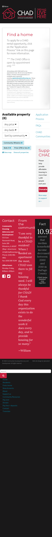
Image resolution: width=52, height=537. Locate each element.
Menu (5, 6)
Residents (6, 382)
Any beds (10, 130)
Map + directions (9, 249)
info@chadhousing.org (9, 252)
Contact (6, 408)
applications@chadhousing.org (21, 78)
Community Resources (11, 397)
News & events (8, 388)
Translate (6, 411)
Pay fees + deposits (10, 405)
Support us (7, 394)
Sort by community (16, 135)
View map (6, 152)
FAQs (38, 125)
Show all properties (21, 152)
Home (5, 379)
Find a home (7, 385)
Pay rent (6, 400)
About (5, 391)
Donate (43, 189)
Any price (10, 124)
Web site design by (41, 361)
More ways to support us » (43, 198)
